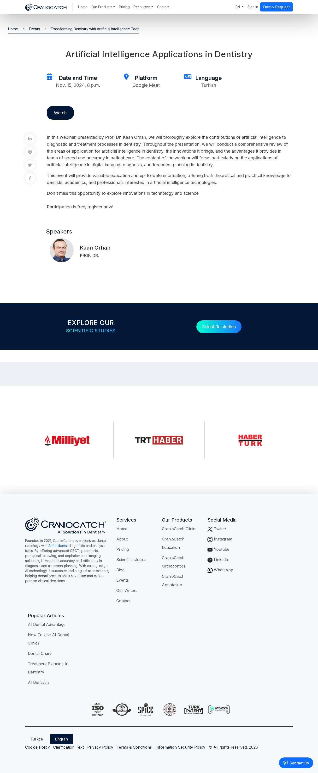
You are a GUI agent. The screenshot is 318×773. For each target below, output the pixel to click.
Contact (163, 7)
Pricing (124, 7)
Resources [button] (142, 7)
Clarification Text (68, 747)
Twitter (216, 528)
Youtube (218, 549)
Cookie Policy (37, 747)
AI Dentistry (38, 682)
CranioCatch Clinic (178, 528)
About (122, 539)
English (61, 739)
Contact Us (296, 763)
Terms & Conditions (134, 747)
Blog (120, 569)
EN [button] (238, 7)
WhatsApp (220, 569)
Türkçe (36, 739)
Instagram (219, 539)
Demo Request (276, 7)
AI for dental (58, 546)
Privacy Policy (100, 747)
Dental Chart (39, 653)
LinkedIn (218, 559)
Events (34, 29)
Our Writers (126, 590)
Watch (60, 112)
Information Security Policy (180, 747)
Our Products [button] (101, 7)
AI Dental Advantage (46, 624)
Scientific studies (219, 326)
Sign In (252, 7)
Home (83, 7)
